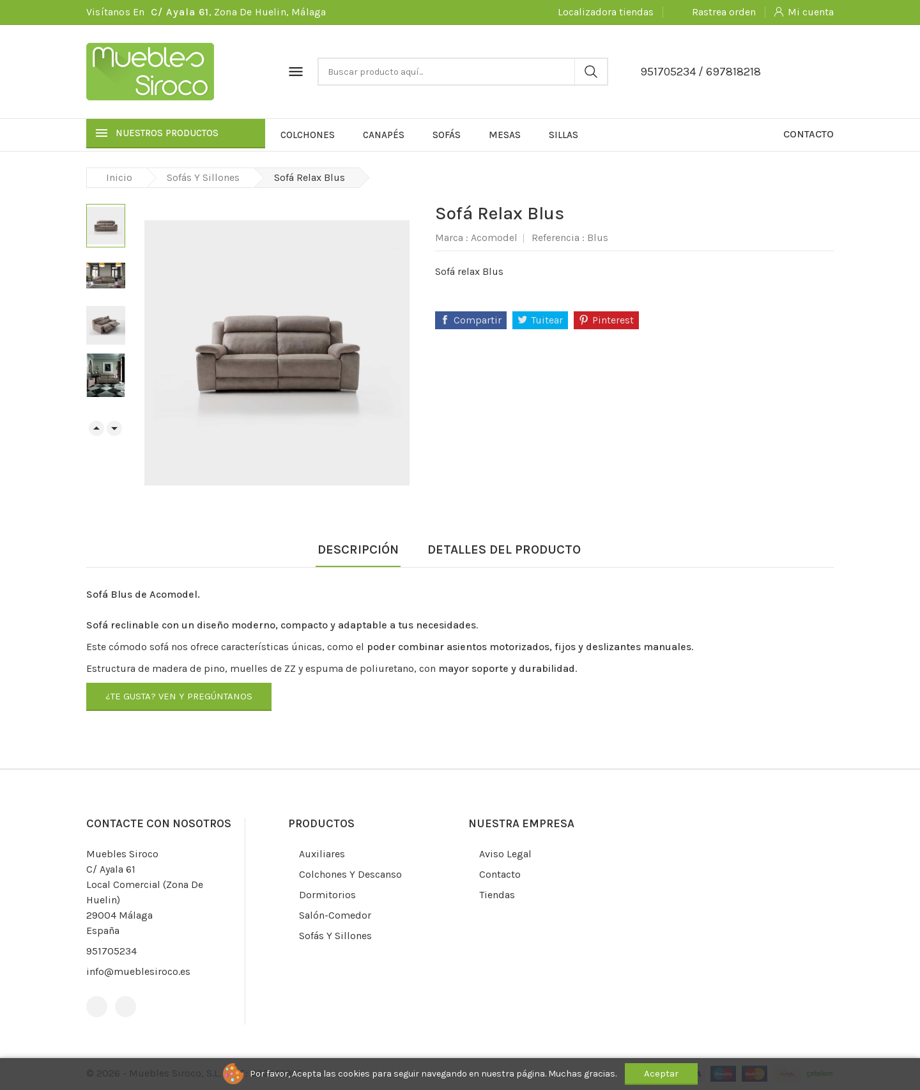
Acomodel (494, 237)
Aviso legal (504, 854)
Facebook (96, 1006)
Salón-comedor (333, 915)
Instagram (125, 1006)
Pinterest (613, 320)
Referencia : (558, 237)
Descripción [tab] (358, 549)
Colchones (307, 135)
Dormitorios (326, 895)
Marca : (451, 237)
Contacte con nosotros (158, 823)
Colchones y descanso (349, 874)
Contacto (808, 134)
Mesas (505, 135)
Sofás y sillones (334, 936)
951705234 (668, 72)
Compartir (478, 320)
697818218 (733, 72)
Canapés (383, 135)
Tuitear (547, 320)
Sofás (447, 135)
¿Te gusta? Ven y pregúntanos (178, 696)
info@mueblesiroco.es (138, 971)
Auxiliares (320, 854)
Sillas (563, 135)
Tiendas (496, 895)
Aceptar (661, 1073)
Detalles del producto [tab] (504, 549)
